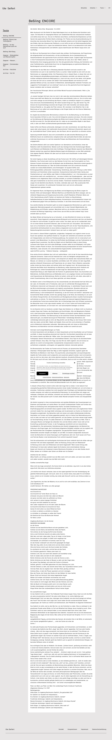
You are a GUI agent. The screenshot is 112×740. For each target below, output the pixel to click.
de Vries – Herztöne (9, 69)
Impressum (66, 377)
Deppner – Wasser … (9, 60)
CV (109, 8)
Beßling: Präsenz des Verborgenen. (10, 40)
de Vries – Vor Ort (9, 73)
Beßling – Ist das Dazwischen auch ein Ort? (10, 46)
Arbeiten (93, 8)
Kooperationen (72, 729)
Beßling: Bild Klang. (9, 51)
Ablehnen (54, 373)
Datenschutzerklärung (57, 377)
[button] (74, 363)
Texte (102, 8)
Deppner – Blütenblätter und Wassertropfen (10, 56)
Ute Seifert (10, 729)
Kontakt (61, 729)
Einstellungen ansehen (68, 373)
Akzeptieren (42, 373)
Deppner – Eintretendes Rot (10, 65)
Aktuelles (84, 8)
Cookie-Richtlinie (47, 377)
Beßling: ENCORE (8, 36)
